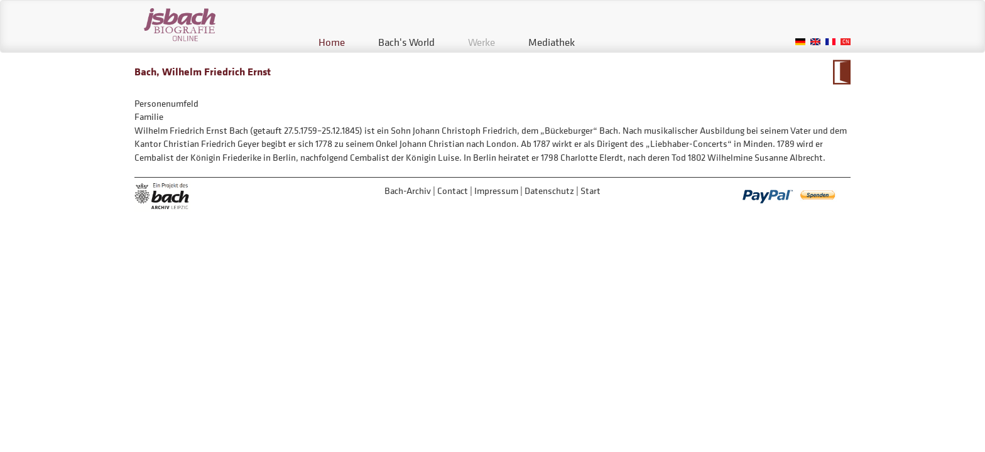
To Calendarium (841, 72)
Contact (452, 190)
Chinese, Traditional (846, 41)
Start (590, 190)
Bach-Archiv (407, 190)
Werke (481, 42)
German (800, 41)
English (815, 41)
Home (331, 42)
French (830, 41)
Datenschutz (549, 190)
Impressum (496, 190)
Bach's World (406, 42)
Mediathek (551, 42)
